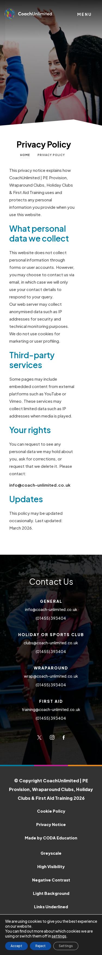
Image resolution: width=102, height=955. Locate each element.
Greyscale (51, 853)
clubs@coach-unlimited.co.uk (51, 642)
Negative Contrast (51, 879)
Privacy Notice (51, 824)
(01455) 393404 (51, 618)
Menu (84, 14)
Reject (40, 946)
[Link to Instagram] (52, 737)
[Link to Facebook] (64, 737)
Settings (66, 946)
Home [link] (25, 155)
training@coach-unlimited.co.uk (51, 709)
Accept (16, 946)
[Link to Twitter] (39, 737)
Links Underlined (51, 906)
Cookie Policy (51, 811)
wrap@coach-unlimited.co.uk (51, 676)
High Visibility (51, 866)
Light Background (51, 893)
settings (59, 935)
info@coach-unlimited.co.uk (39, 484)
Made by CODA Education (61, 837)
